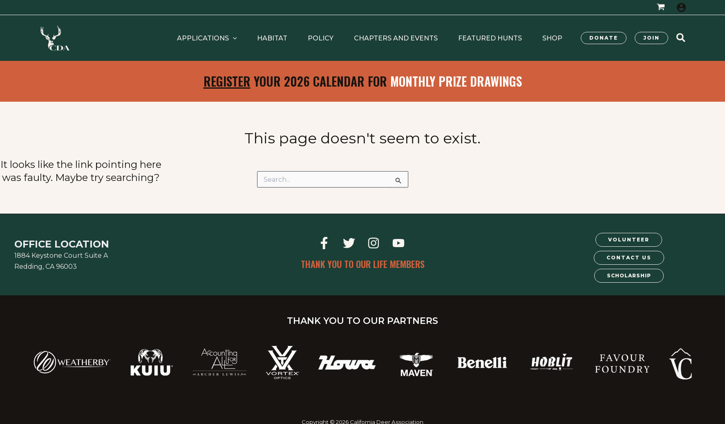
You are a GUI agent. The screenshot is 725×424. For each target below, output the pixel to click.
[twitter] (350, 243)
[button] (252, 38)
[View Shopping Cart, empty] (660, 7)
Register (227, 81)
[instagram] (375, 243)
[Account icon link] (681, 7)
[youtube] (400, 243)
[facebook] (325, 243)
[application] (278, 38)
